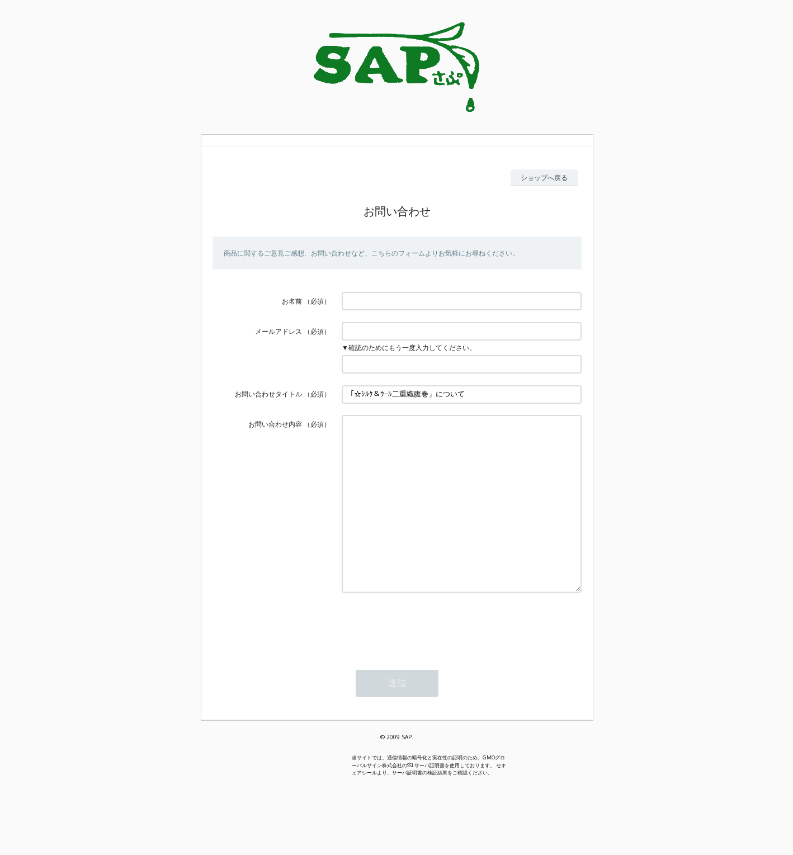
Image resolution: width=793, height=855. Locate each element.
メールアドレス (278, 331)
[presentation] (427, 659)
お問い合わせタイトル (268, 394)
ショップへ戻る (544, 177)
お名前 (292, 301)
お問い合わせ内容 (275, 424)
